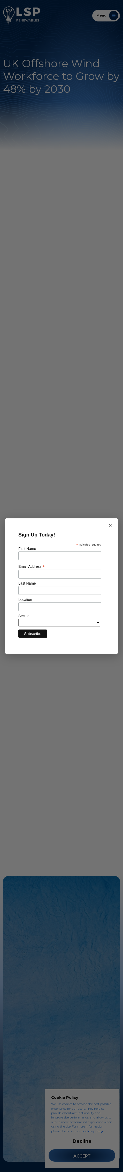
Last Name (27, 583)
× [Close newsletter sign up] (110, 525)
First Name (27, 549)
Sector (23, 616)
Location (25, 600)
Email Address (31, 566)
